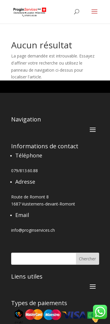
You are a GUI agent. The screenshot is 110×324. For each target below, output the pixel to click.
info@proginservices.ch (33, 230)
